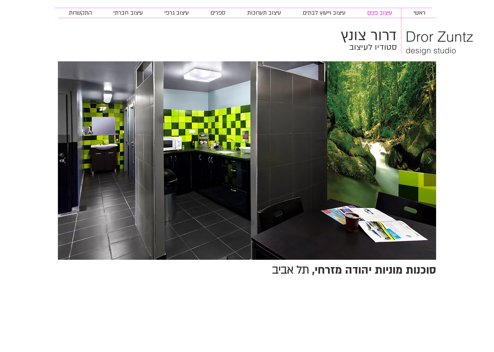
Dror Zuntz (440, 36)
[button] (247, 160)
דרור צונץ (369, 35)
